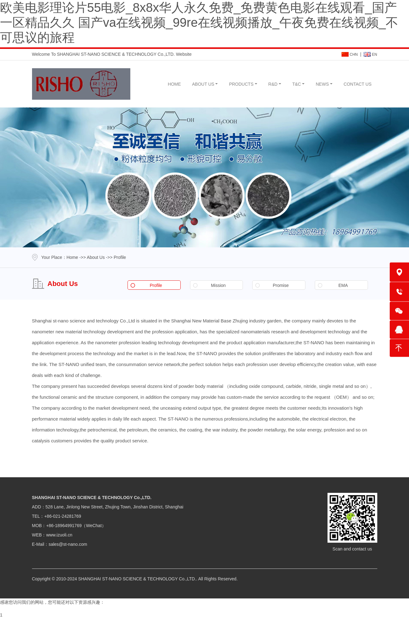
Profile (156, 285)
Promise (281, 285)
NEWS (322, 84)
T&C (296, 84)
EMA (343, 285)
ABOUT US (203, 84)
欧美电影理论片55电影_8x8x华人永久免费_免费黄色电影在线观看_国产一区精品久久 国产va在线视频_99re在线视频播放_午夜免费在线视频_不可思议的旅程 (199, 22)
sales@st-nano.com (68, 544)
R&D (273, 84)
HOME (174, 84)
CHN (350, 54)
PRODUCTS (241, 84)
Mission (218, 285)
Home (72, 257)
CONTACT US (358, 84)
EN (370, 54)
